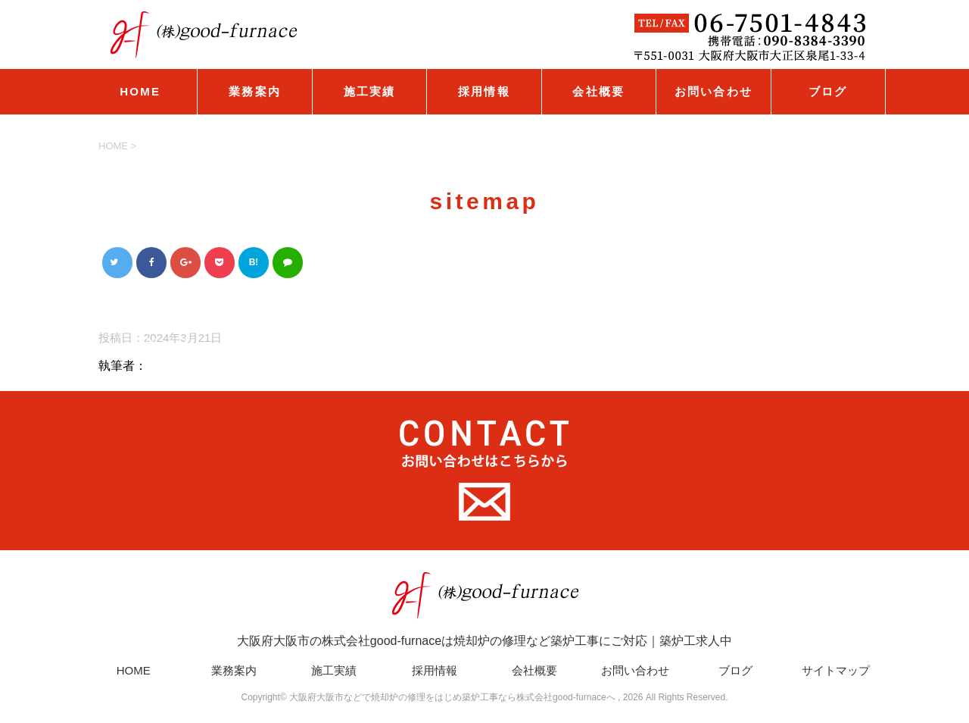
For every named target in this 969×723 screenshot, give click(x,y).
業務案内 (255, 91)
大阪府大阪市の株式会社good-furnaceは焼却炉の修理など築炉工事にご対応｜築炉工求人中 (484, 608)
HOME (140, 91)
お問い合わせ (714, 91)
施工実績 (370, 91)
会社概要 (598, 91)
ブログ (828, 91)
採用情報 (484, 91)
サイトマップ (836, 670)
